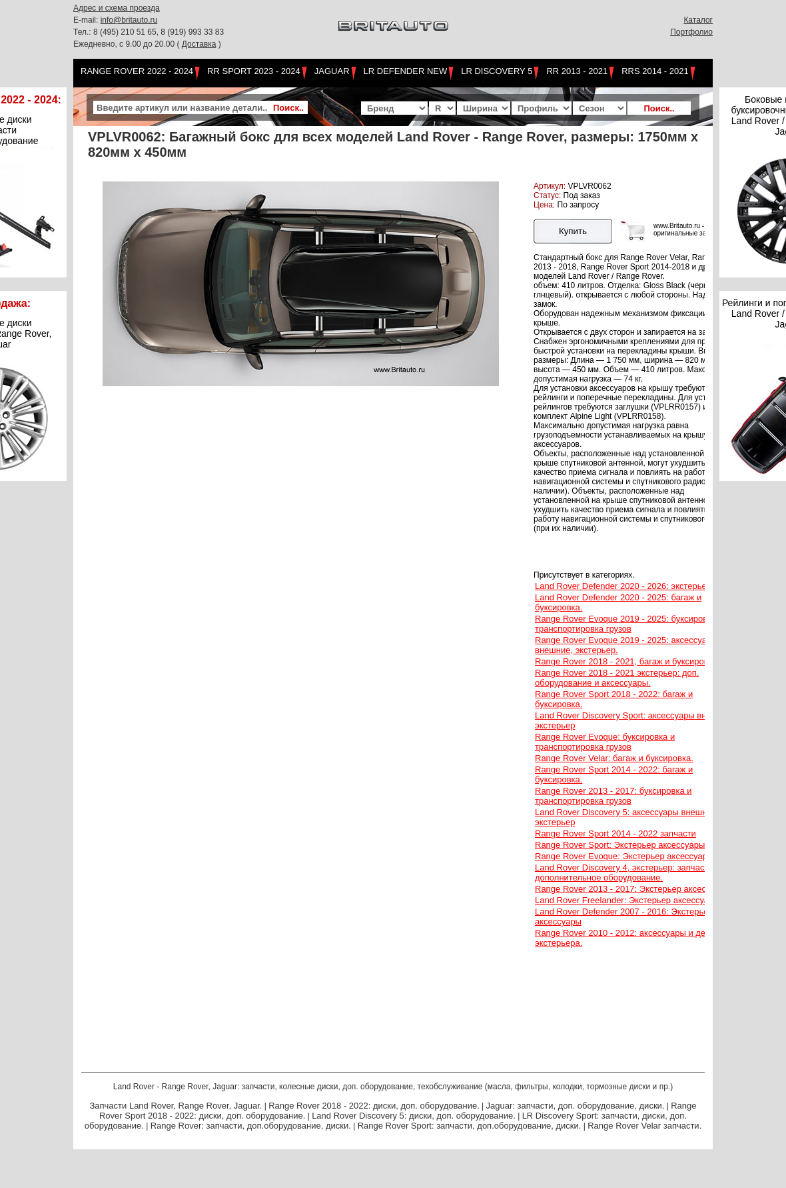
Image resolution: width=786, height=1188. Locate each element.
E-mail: (87, 20)
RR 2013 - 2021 (576, 71)
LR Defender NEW (406, 71)
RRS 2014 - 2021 (654, 71)
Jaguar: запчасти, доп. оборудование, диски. (575, 1106)
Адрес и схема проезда (116, 8)
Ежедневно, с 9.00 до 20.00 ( (127, 44)
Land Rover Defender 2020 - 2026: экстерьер (623, 586)
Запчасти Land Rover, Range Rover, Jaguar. (175, 1106)
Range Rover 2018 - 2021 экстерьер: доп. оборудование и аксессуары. (617, 678)
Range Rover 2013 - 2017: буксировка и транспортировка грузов (613, 796)
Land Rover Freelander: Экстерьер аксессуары (627, 900)
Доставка (199, 44)
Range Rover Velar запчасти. (644, 1126)
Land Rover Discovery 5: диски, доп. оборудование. (414, 1116)
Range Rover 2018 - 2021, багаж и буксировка (626, 661)
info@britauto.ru (129, 20)
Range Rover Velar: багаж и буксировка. (614, 758)
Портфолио (691, 32)
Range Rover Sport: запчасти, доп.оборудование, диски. (470, 1126)
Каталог (698, 20)
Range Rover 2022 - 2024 (137, 71)
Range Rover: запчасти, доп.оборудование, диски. (251, 1126)
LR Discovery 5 (496, 71)
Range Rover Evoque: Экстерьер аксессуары (624, 856)
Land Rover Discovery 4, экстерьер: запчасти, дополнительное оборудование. (625, 872)
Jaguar (332, 71)
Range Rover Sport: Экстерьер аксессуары (620, 845)
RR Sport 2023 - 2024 (253, 71)
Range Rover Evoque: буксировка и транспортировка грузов (605, 742)
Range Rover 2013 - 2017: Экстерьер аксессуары (633, 889)
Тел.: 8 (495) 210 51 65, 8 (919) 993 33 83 (148, 32)
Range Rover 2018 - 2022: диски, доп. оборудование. (374, 1106)
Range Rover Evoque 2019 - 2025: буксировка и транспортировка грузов (629, 624)
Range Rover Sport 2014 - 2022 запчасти (615, 833)
